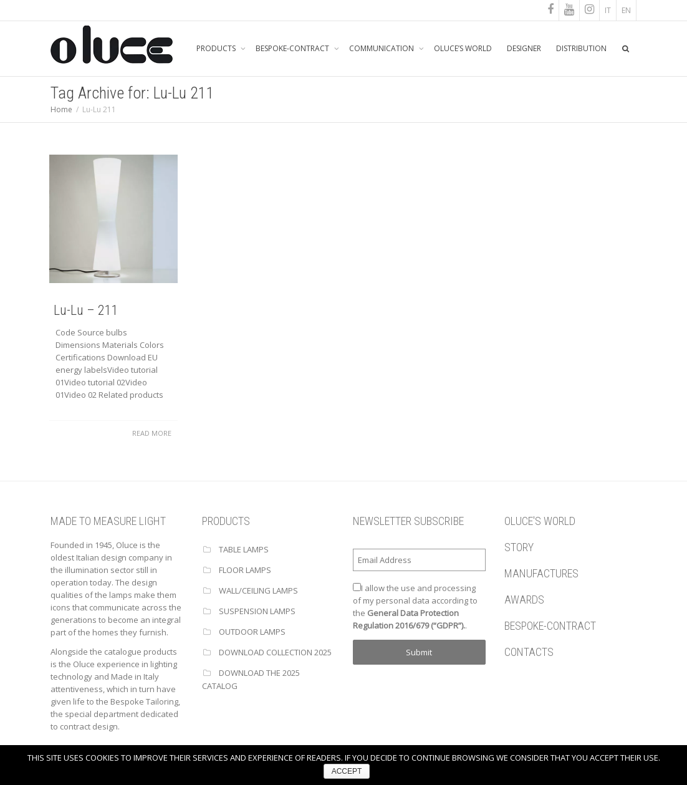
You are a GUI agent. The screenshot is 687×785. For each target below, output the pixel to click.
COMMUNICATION (382, 48)
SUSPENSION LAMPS (257, 611)
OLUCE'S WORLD (539, 520)
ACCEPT (347, 771)
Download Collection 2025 (275, 652)
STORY (519, 547)
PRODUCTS (217, 48)
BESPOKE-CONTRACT (293, 48)
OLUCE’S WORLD (463, 48)
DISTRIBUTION (581, 48)
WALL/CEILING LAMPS (258, 590)
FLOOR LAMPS (245, 570)
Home (61, 109)
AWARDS (524, 599)
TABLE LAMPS (244, 549)
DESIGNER (524, 48)
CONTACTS (529, 651)
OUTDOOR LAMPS (252, 631)
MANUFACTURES (541, 573)
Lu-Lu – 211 (85, 310)
